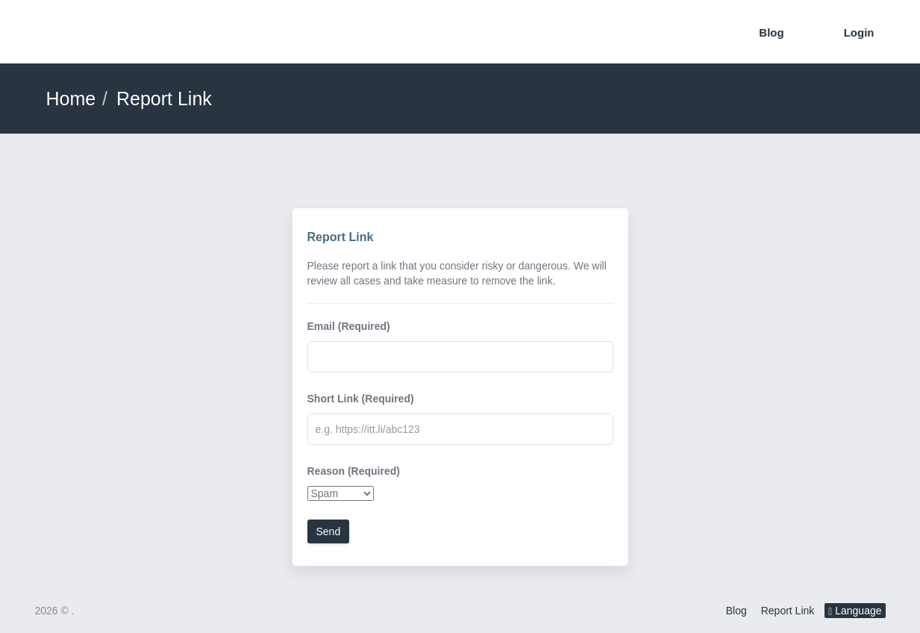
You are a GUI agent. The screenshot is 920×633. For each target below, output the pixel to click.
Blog (771, 32)
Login (859, 32)
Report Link (788, 611)
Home (71, 98)
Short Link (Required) (360, 399)
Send (328, 531)
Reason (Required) (353, 471)
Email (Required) (348, 326)
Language (854, 611)
